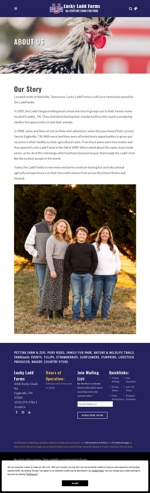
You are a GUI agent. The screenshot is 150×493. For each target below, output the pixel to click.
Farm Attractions (118, 397)
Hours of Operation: (55, 375)
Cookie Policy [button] (98, 471)
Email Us (20, 407)
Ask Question (131, 379)
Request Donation (131, 397)
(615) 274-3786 (25, 402)
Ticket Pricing (115, 379)
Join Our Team (130, 388)
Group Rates (115, 388)
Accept (75, 483)
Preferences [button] (31, 474)
